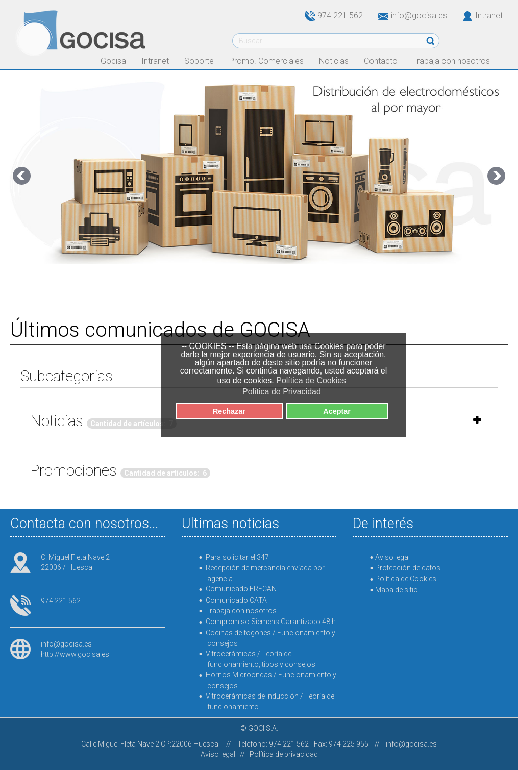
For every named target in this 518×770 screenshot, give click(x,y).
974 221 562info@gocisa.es (376, 15)
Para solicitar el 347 (237, 557)
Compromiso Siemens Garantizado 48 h (271, 621)
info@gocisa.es (66, 644)
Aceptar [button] (337, 411)
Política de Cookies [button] (311, 380)
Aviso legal (218, 754)
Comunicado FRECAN (241, 589)
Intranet (489, 15)
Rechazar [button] (229, 411)
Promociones (73, 470)
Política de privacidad (284, 754)
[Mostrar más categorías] (477, 419)
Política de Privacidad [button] (281, 391)
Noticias (56, 421)
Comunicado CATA (236, 600)
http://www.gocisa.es (75, 654)
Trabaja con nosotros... (243, 611)
